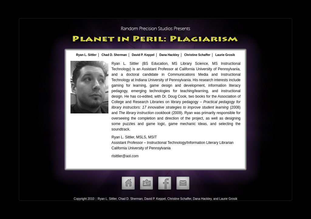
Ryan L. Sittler (86, 55)
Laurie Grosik (225, 55)
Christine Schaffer (197, 55)
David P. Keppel (143, 55)
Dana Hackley (169, 55)
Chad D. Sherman (114, 55)
